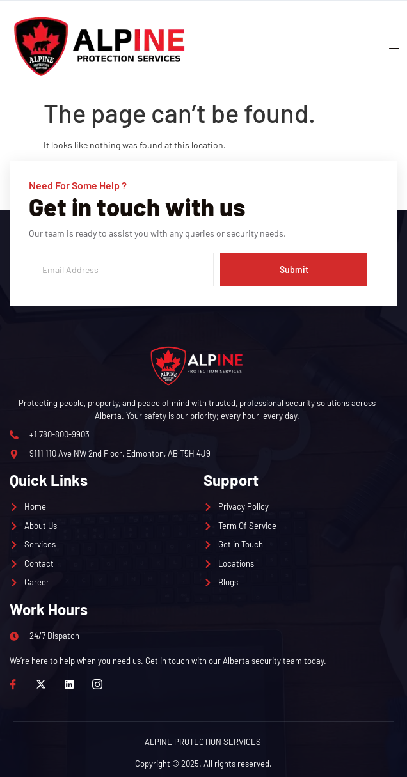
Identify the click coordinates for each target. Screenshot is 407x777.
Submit (294, 269)
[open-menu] (390, 46)
